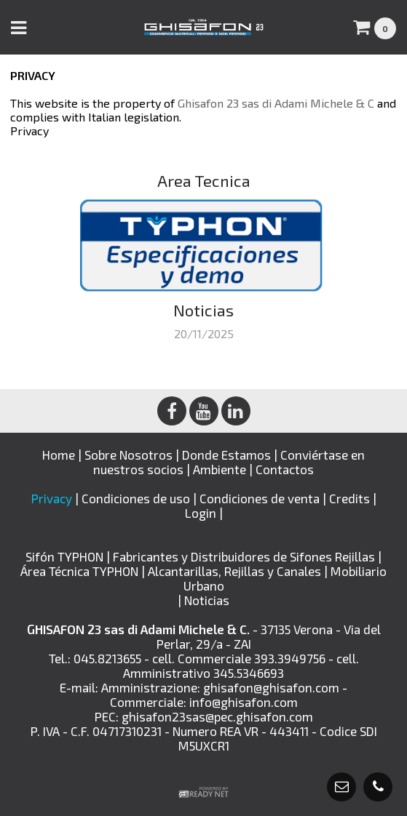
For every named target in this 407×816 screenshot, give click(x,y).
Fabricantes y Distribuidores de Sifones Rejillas (245, 556)
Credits (349, 498)
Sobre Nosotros (128, 454)
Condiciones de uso (136, 498)
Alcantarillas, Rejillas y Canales (236, 571)
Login (200, 512)
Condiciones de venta (259, 498)
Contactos (285, 469)
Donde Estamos (226, 454)
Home (58, 454)
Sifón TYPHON (65, 556)
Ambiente (219, 469)
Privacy (29, 130)
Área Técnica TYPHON (80, 571)
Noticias (206, 600)
